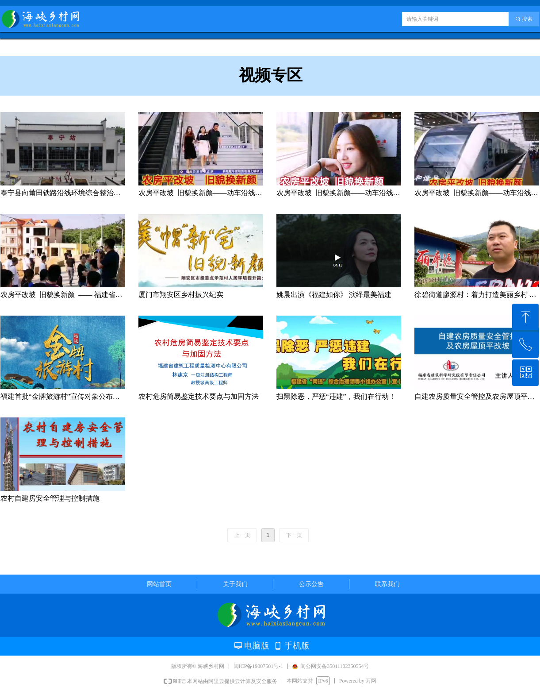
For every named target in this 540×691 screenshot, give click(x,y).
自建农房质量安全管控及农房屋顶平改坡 (476, 396)
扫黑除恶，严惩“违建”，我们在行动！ (336, 396)
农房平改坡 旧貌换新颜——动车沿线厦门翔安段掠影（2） (338, 193)
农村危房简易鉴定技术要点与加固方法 (198, 396)
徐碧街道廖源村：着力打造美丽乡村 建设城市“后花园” (476, 294)
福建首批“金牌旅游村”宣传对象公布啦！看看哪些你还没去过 (62, 396)
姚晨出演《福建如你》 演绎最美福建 (333, 294)
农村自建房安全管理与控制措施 (50, 498)
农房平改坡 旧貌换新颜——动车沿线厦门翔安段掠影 (476, 193)
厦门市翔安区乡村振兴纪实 (180, 294)
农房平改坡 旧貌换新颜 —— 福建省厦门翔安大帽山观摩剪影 (62, 294)
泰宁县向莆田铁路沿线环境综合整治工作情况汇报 (62, 193)
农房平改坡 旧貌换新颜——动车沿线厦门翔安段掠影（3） (200, 193)
